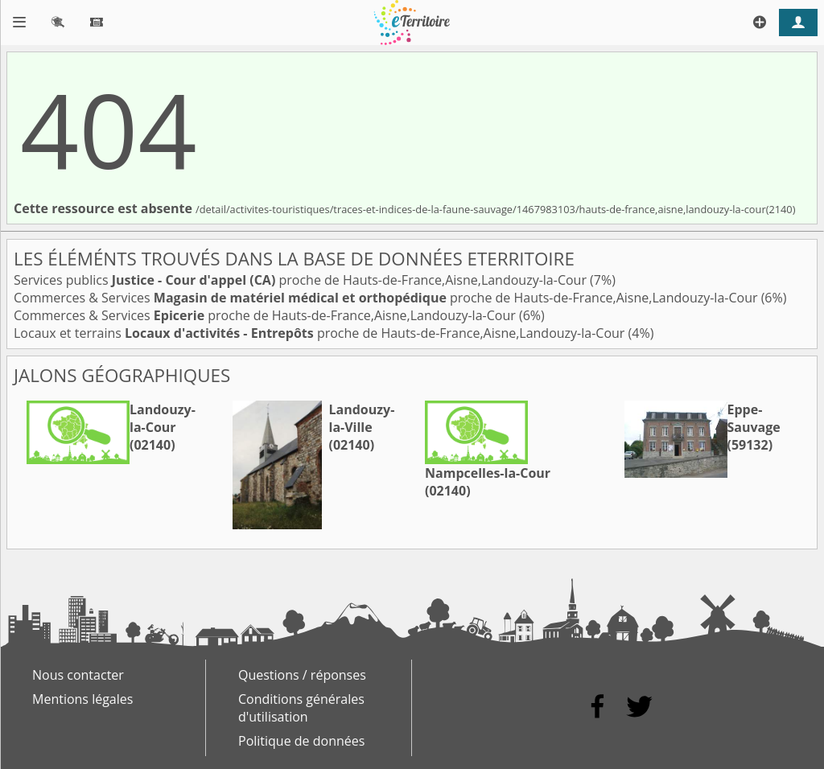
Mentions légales (82, 699)
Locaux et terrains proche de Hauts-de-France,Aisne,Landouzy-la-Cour (321, 333)
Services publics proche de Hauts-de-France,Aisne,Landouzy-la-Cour (302, 280)
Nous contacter (78, 675)
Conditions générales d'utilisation (301, 708)
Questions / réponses (302, 675)
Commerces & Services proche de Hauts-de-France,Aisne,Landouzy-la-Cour (387, 297)
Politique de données (301, 741)
